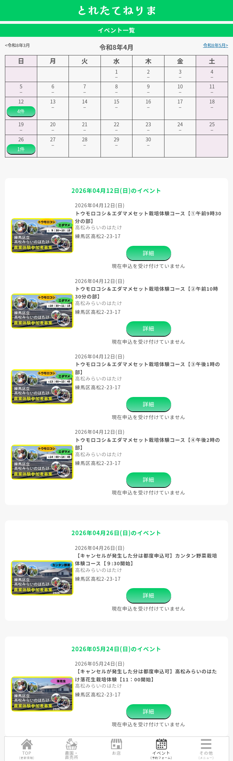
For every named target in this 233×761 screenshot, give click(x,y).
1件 (21, 149)
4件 (21, 111)
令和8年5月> (215, 45)
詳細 (149, 253)
